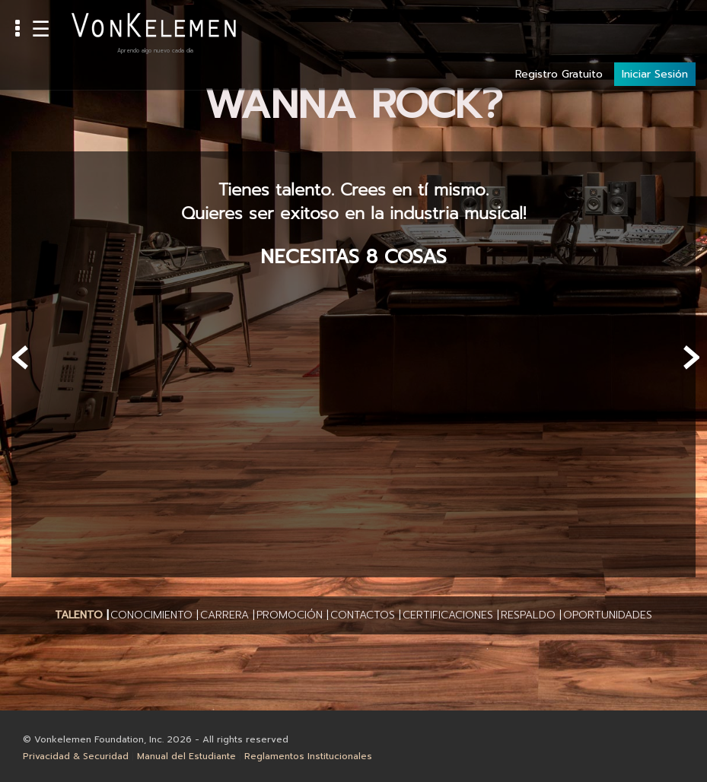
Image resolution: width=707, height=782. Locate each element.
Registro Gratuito (559, 24)
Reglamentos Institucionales (308, 756)
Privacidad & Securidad (76, 756)
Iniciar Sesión (655, 24)
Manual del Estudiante (186, 756)
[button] (79, 615)
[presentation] (20, 357)
